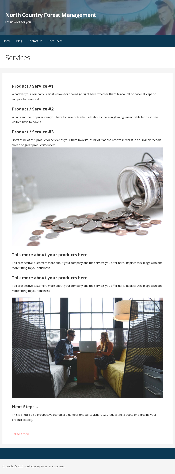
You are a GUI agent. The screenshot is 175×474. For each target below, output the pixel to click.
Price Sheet (55, 41)
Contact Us (35, 41)
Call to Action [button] (20, 434)
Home (7, 41)
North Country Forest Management (50, 14)
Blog (19, 41)
